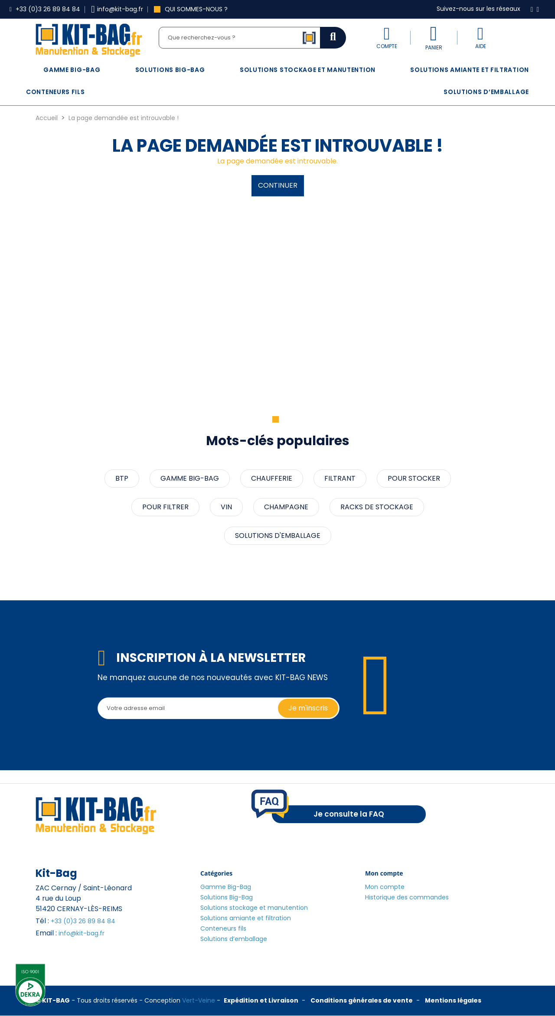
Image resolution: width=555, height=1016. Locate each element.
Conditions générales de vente (361, 1000)
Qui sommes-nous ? (191, 9)
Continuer (277, 185)
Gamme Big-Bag (71, 69)
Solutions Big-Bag (170, 69)
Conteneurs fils (55, 92)
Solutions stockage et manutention (307, 69)
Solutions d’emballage (486, 92)
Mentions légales (453, 1000)
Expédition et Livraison (261, 1000)
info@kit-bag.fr (81, 933)
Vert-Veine (198, 1000)
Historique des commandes (407, 897)
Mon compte (385, 886)
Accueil (47, 118)
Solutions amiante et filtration (469, 69)
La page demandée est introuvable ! (124, 118)
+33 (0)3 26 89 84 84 (83, 921)
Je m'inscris (308, 708)
